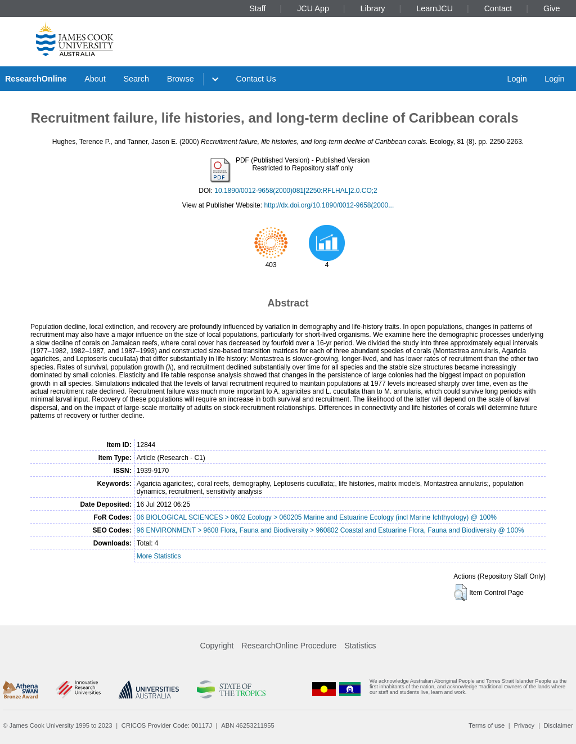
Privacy (524, 725)
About (95, 78)
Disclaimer (558, 725)
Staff (257, 8)
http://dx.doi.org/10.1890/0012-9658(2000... (329, 205)
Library (373, 8)
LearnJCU (434, 8)
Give (551, 8)
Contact (498, 8)
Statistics (360, 645)
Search (136, 78)
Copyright (217, 645)
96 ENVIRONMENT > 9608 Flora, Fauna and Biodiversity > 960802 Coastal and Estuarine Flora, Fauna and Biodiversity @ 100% (330, 530)
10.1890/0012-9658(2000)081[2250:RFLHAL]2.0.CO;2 (295, 191)
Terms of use (487, 725)
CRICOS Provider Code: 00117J (167, 725)
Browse (180, 78)
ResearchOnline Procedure (289, 645)
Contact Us (256, 78)
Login (516, 78)
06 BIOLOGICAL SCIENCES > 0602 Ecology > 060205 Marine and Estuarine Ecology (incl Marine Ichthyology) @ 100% (317, 517)
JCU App (313, 8)
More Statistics (159, 556)
